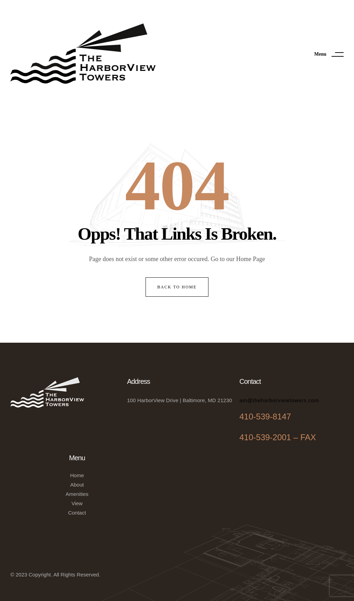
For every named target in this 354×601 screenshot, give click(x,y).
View (77, 503)
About (77, 485)
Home (77, 475)
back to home (177, 287)
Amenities (77, 494)
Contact (77, 513)
